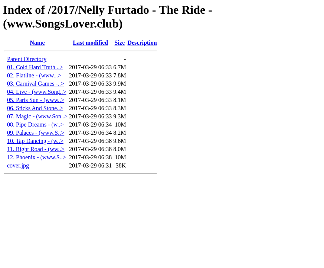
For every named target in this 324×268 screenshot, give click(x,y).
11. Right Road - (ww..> (36, 149)
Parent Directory (26, 59)
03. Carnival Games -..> (35, 83)
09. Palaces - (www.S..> (35, 133)
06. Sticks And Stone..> (35, 108)
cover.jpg (18, 165)
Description (142, 42)
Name (37, 42)
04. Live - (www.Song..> (36, 92)
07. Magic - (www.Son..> (37, 116)
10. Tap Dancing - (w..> (35, 141)
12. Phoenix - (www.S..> (36, 157)
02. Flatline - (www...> (34, 75)
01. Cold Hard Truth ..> (35, 67)
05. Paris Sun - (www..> (35, 100)
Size (120, 42)
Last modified (90, 42)
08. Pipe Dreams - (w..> (35, 124)
